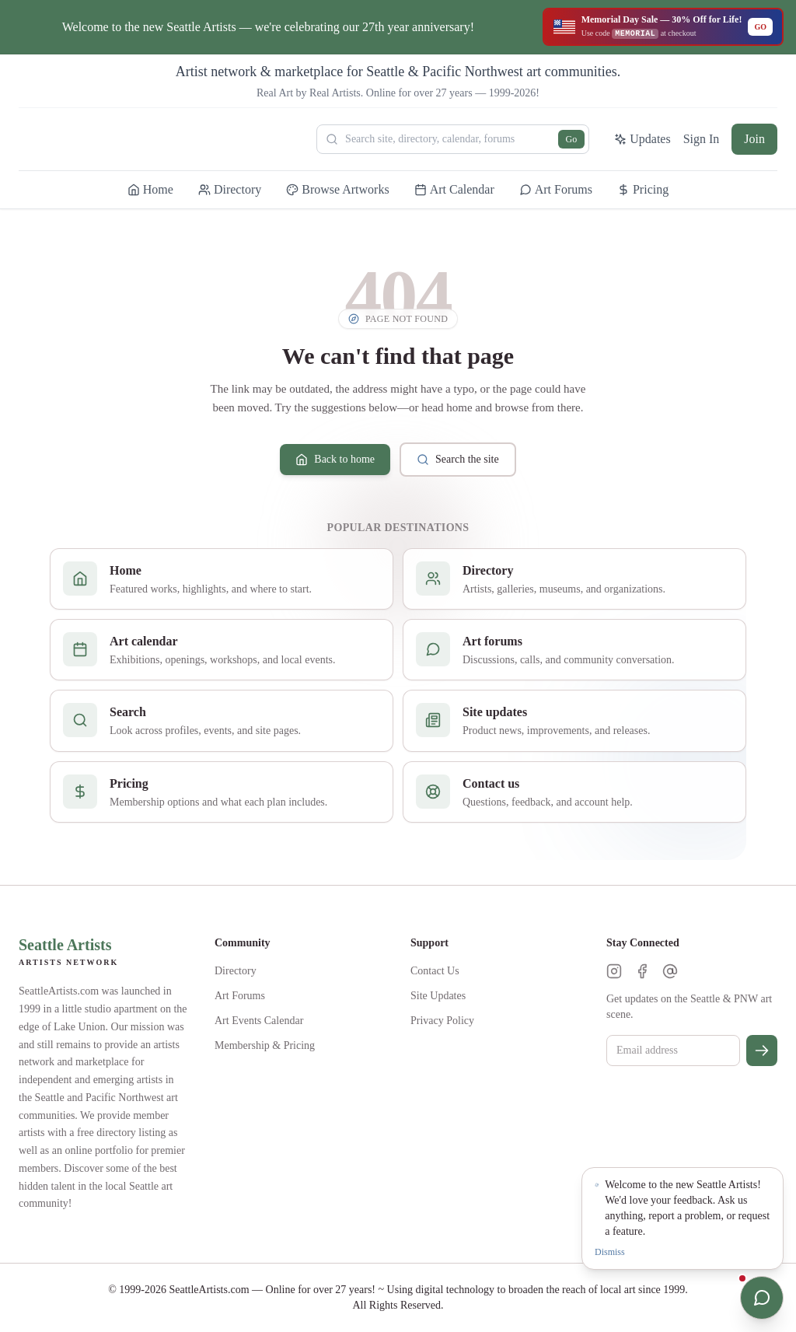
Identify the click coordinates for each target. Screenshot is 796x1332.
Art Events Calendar (259, 1020)
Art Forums (240, 996)
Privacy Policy (442, 1020)
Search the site (458, 459)
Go (572, 139)
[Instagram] (614, 971)
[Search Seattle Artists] (452, 139)
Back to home (335, 459)
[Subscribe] (761, 1050)
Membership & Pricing (265, 1045)
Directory (236, 971)
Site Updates (438, 996)
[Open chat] (762, 1298)
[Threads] (670, 971)
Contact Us (434, 971)
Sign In (701, 138)
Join (754, 138)
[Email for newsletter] (673, 1050)
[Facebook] (642, 971)
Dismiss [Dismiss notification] (610, 1251)
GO (760, 27)
